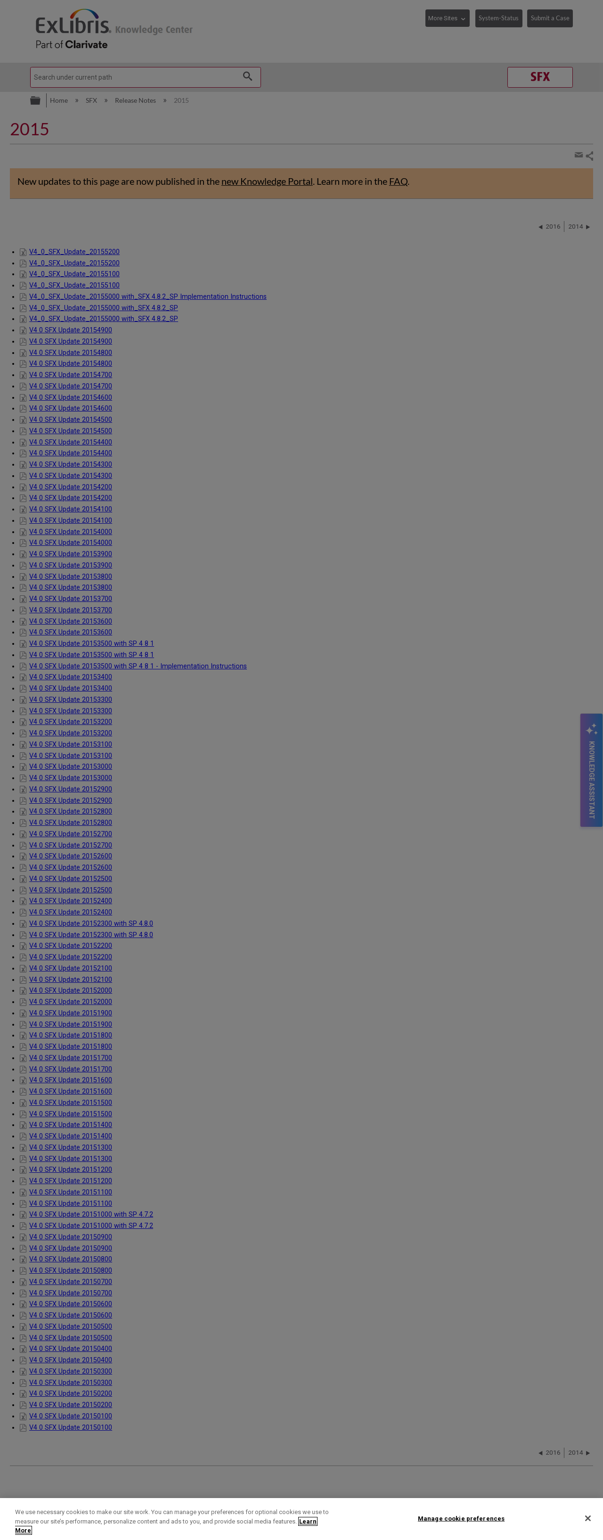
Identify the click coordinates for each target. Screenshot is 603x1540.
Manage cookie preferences (461, 1518)
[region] (301, 1519)
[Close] (588, 1518)
